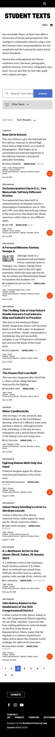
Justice (36, 171)
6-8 (41, 164)
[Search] (45, 4)
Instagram (15, 705)
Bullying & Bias (18, 168)
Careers (34, 718)
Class (9, 168)
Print (45, 25)
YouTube (21, 705)
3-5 (38, 164)
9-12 (30, 225)
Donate (16, 695)
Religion (10, 444)
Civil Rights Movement (16, 290)
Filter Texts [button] (18, 104)
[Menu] (51, 4)
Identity (23, 171)
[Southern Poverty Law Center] (4, 3)
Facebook (9, 705)
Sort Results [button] (24, 120)
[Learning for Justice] (17, 3)
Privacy (19, 718)
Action (4, 173)
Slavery (10, 488)
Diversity (30, 171)
